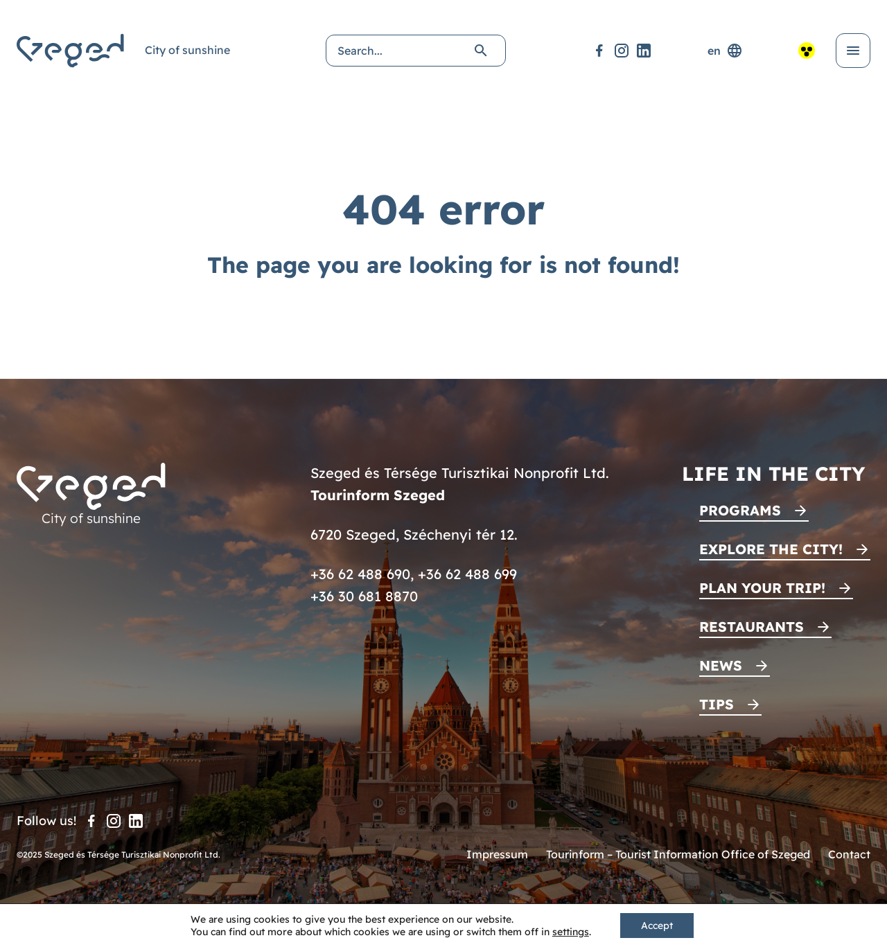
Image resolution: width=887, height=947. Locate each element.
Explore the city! (771, 549)
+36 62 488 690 (360, 574)
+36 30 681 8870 (364, 596)
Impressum (497, 854)
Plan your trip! (762, 587)
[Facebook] (599, 50)
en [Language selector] (725, 50)
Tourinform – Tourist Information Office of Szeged (678, 854)
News (720, 665)
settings (570, 932)
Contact (849, 854)
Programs (740, 510)
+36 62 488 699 (467, 574)
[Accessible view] (806, 50)
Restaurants (751, 626)
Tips (716, 704)
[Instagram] (621, 50)
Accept (657, 925)
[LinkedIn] (643, 50)
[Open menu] (853, 50)
